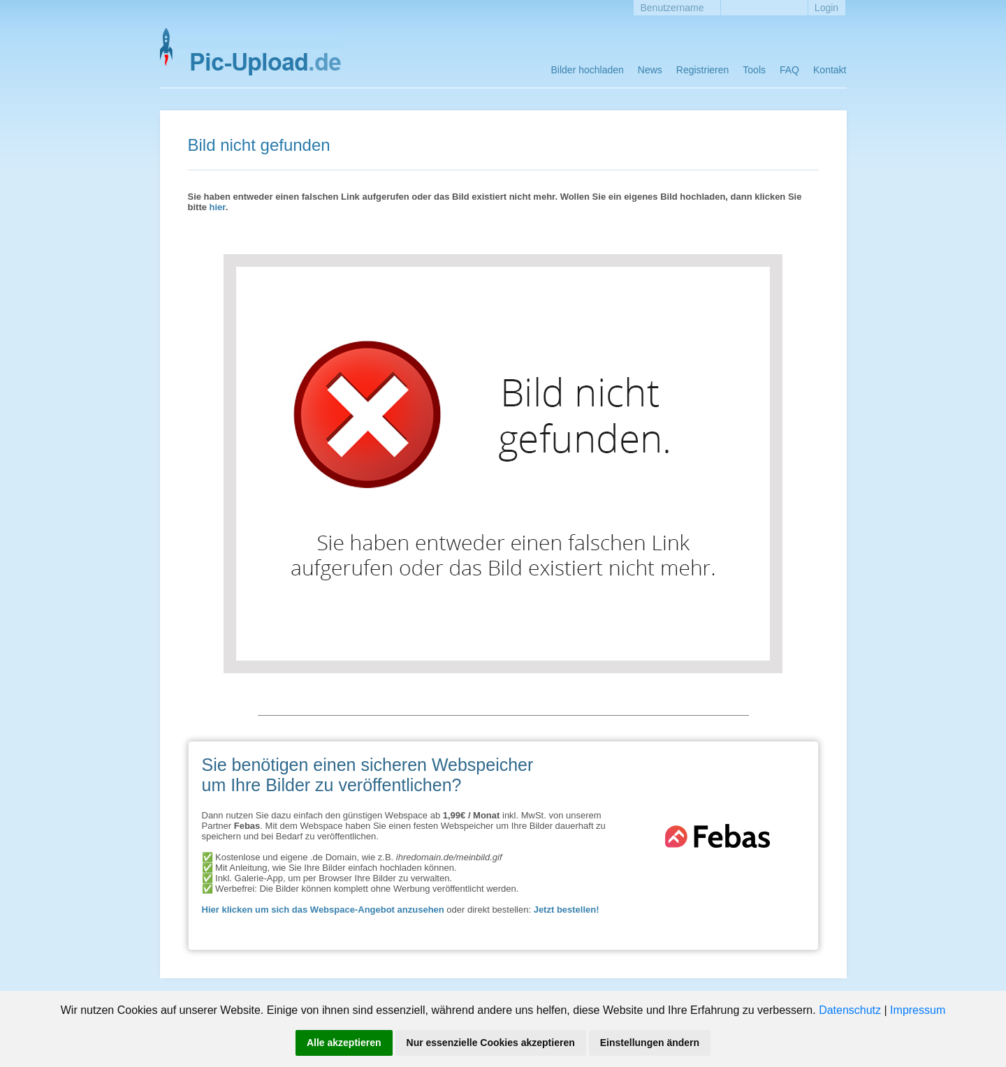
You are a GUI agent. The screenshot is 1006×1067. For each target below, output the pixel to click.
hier (218, 207)
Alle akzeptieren (344, 1042)
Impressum (917, 1010)
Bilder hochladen (587, 69)
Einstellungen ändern (649, 1042)
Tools (754, 69)
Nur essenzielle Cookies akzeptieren (491, 1042)
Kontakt (829, 69)
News (650, 69)
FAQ (789, 69)
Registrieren (702, 69)
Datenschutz (850, 1010)
